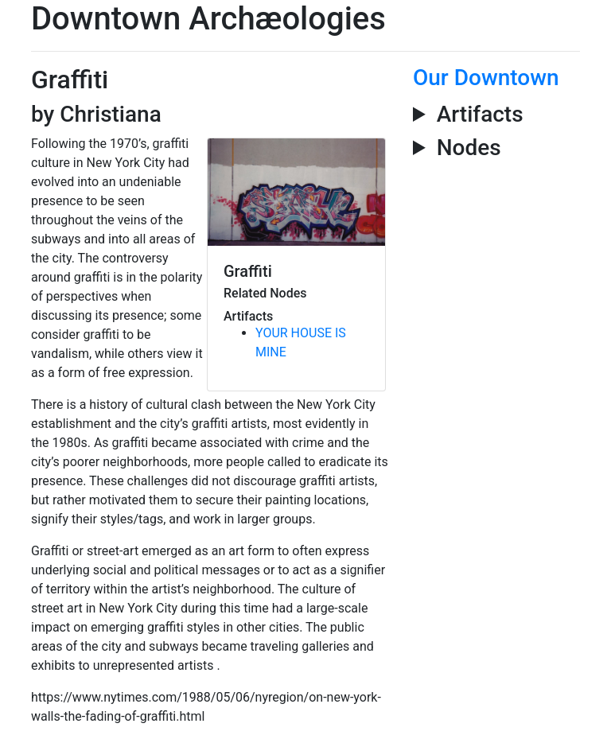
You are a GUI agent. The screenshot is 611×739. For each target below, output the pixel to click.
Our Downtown (486, 77)
